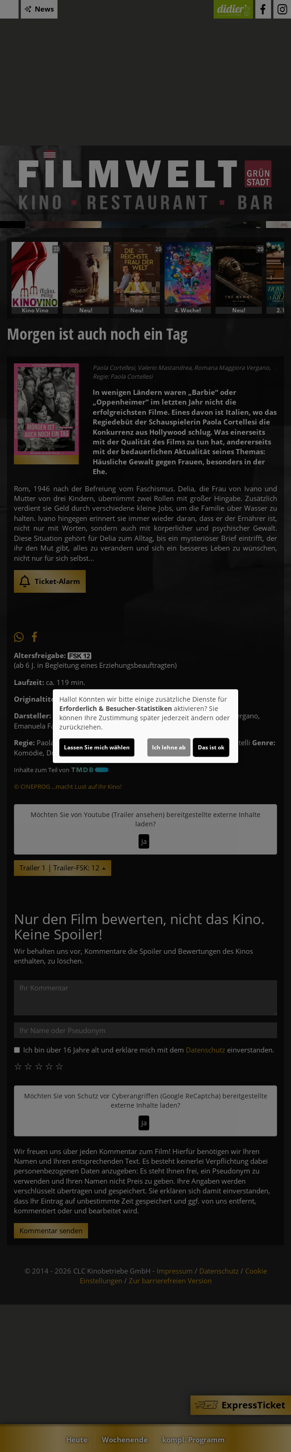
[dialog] (145, 726)
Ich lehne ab (169, 747)
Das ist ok (211, 747)
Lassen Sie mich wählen (97, 747)
